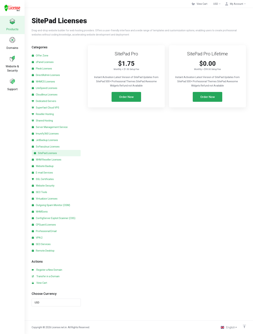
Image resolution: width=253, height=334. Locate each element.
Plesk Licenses (42, 68)
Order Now (126, 97)
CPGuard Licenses (44, 224)
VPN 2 (37, 237)
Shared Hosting (42, 120)
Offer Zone (40, 55)
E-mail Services (42, 172)
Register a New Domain (47, 269)
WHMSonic (40, 211)
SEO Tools (39, 192)
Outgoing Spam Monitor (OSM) (51, 205)
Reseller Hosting (43, 114)
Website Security (43, 185)
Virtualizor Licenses (44, 198)
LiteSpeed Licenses (44, 88)
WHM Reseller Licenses (46, 159)
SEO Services (41, 244)
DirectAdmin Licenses (46, 75)
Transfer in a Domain (46, 276)
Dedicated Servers (44, 101)
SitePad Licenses (45, 153)
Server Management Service (50, 127)
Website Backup (43, 166)
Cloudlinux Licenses (44, 94)
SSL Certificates (43, 179)
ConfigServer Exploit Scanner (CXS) (53, 218)
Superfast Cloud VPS (45, 107)
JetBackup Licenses (45, 140)
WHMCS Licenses (43, 81)
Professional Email (44, 231)
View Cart (39, 282)
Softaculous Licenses (46, 146)
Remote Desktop (43, 250)
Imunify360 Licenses (45, 133)
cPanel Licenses (43, 62)
